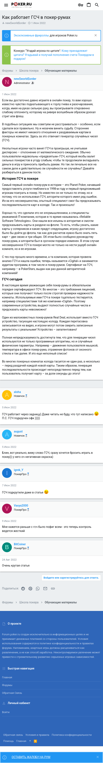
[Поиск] (97, 5)
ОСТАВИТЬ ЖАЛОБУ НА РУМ (31, 757)
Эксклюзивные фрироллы (32, 35)
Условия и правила (37, 734)
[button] (6, 5)
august (18, 431)
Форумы (7, 685)
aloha (17, 392)
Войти (6, 712)
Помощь (8, 741)
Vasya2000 (21, 505)
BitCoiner (20, 544)
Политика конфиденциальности (72, 734)
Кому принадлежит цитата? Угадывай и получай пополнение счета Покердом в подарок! (54, 54)
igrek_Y (18, 470)
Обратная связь (12, 692)
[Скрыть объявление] (95, 36)
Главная (7, 677)
